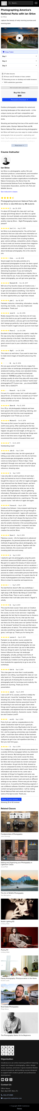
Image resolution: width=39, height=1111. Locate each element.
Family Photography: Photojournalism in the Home (19, 978)
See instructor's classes (9, 192)
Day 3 (4, 66)
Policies (19, 1109)
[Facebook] (6, 1079)
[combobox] (20, 3)
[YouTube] (2, 1079)
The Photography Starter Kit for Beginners (16, 1035)
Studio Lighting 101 (7, 921)
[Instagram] (10, 1079)
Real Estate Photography (9, 1007)
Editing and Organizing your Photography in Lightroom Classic (16, 863)
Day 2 (4, 61)
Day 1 (4, 56)
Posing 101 (4, 950)
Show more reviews (11, 799)
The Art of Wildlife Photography (12, 893)
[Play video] (19, 38)
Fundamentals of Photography (11, 834)
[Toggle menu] (36, 3)
